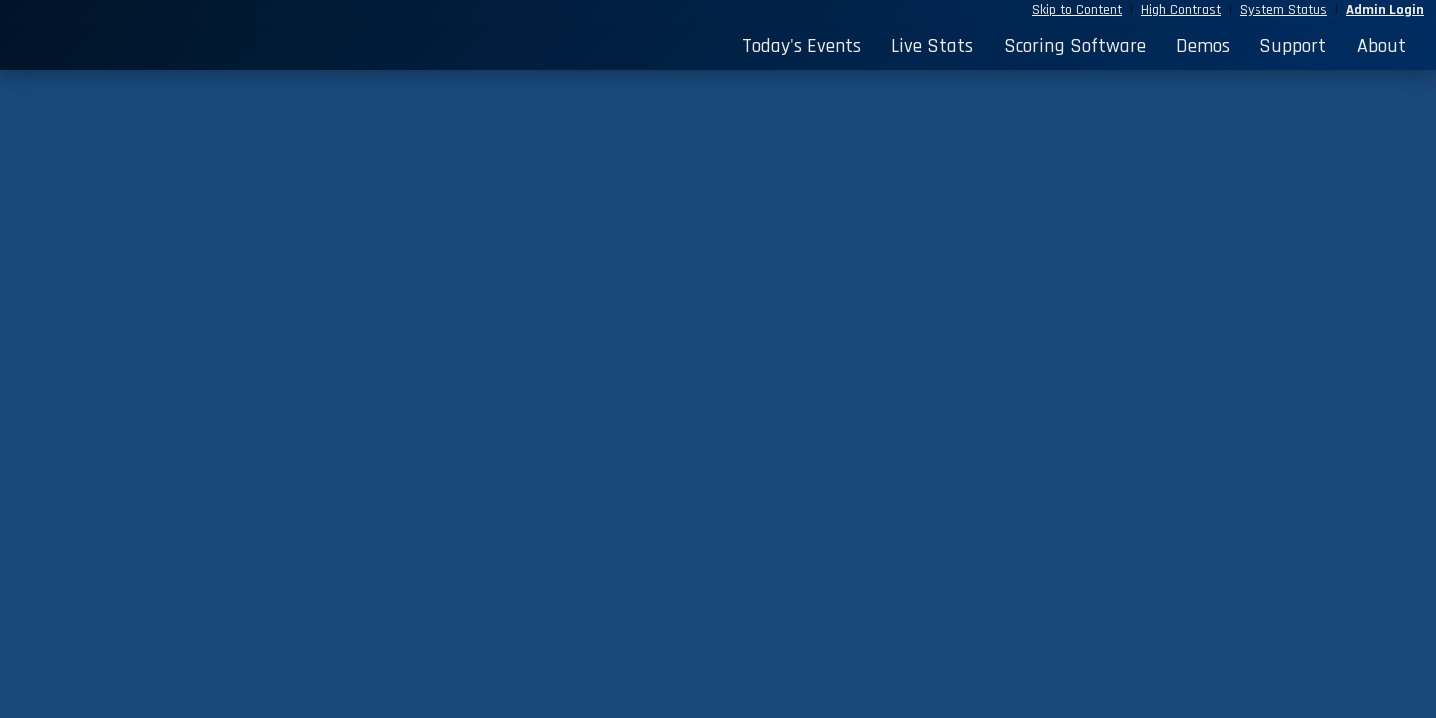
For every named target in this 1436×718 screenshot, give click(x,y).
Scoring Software (1075, 46)
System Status (1283, 10)
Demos (1203, 46)
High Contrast (1181, 10)
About (1381, 46)
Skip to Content (1077, 10)
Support (1292, 46)
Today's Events (801, 46)
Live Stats (932, 46)
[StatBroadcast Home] (191, 46)
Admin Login (1385, 10)
